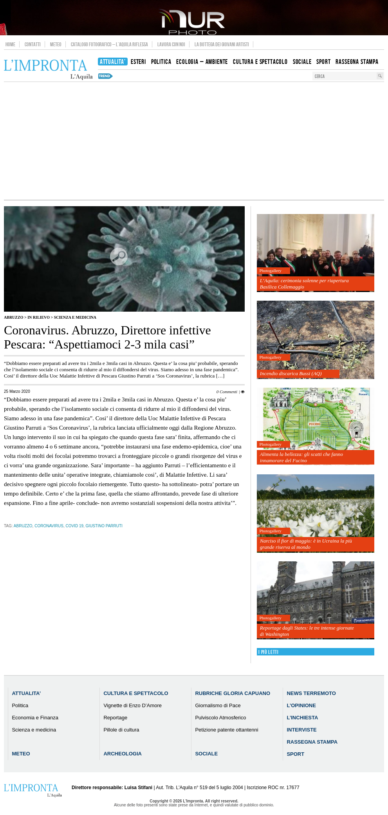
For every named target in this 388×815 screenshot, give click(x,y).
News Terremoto (311, 693)
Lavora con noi (171, 44)
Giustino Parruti (104, 526)
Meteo (55, 44)
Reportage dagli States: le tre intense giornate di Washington (307, 631)
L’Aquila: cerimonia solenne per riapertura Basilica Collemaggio (304, 284)
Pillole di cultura (121, 730)
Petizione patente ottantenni (226, 730)
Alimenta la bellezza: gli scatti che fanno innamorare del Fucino (301, 457)
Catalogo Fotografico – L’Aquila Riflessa (109, 44)
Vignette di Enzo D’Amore (132, 705)
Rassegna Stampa (312, 742)
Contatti (33, 44)
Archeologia (122, 754)
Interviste (301, 730)
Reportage (115, 718)
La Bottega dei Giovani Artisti (222, 44)
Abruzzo (13, 317)
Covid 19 (74, 526)
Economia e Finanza (35, 718)
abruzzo (23, 526)
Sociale (206, 754)
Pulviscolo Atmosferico (220, 718)
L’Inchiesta (302, 718)
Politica (20, 705)
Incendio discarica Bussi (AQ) (291, 373)
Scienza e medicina (75, 317)
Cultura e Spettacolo (135, 693)
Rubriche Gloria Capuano (232, 693)
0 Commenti (227, 391)
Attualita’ (26, 693)
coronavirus (48, 526)
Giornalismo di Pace (217, 705)
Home (10, 44)
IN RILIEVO (38, 317)
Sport (295, 754)
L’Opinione (301, 705)
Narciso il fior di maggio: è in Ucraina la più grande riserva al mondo (306, 544)
